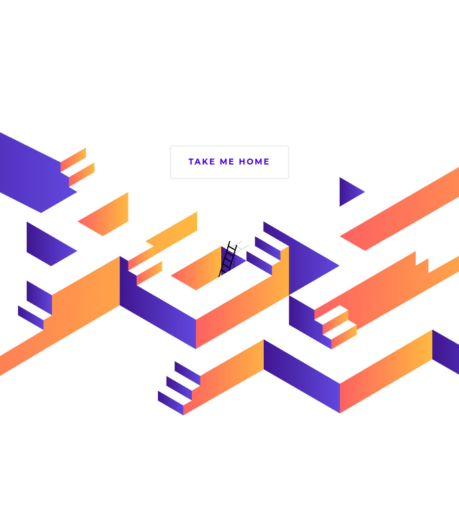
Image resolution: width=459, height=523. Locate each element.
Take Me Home (229, 162)
